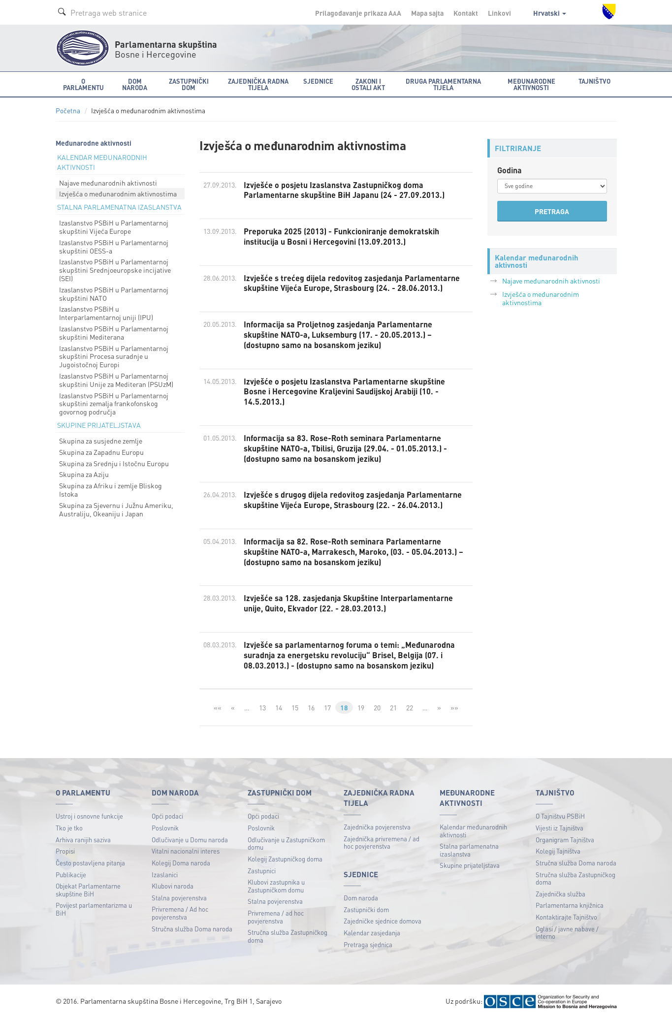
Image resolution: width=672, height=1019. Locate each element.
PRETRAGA (552, 211)
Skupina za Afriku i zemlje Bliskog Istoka (110, 489)
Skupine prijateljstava (470, 865)
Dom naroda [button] (134, 84)
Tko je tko (69, 828)
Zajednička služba (560, 894)
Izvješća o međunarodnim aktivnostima (118, 193)
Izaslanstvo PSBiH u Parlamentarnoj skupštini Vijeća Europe (113, 226)
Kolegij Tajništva (558, 851)
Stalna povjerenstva (179, 897)
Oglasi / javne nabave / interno (567, 932)
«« (218, 707)
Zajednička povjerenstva (377, 827)
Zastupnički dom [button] (189, 84)
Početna (68, 110)
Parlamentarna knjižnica (570, 905)
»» (454, 707)
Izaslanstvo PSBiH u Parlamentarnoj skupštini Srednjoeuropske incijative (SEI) (115, 270)
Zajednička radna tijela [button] (258, 84)
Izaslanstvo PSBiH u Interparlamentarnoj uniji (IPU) (106, 312)
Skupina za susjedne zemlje (100, 440)
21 (393, 707)
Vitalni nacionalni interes (186, 851)
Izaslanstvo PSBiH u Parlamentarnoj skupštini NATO (113, 293)
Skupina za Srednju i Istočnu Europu (114, 463)
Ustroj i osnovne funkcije (89, 816)
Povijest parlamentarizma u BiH (94, 909)
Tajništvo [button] (594, 81)
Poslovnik (165, 828)
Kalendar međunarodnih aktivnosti (473, 831)
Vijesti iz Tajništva (559, 828)
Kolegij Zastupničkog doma (285, 859)
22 (409, 707)
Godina (509, 170)
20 (377, 707)
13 (262, 707)
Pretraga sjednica (368, 944)
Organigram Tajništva (565, 839)
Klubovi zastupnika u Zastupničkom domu (276, 886)
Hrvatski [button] (549, 12)
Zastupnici (262, 870)
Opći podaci (167, 816)
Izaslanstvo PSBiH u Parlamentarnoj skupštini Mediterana (113, 332)
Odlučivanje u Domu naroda (190, 839)
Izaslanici (165, 874)
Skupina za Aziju (84, 474)
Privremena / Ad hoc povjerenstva (180, 913)
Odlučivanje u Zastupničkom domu (286, 843)
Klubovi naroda (172, 886)
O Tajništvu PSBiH (560, 816)
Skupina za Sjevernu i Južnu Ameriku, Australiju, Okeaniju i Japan (116, 509)
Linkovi (499, 12)
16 (311, 707)
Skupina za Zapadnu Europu (101, 451)
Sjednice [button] (318, 81)
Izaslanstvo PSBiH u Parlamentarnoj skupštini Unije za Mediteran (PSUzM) (116, 379)
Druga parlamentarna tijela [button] (443, 84)
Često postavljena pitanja (90, 863)
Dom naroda (361, 897)
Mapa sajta (427, 12)
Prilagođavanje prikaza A (358, 12)
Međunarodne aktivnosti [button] (531, 84)
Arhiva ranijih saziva (83, 839)
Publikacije (71, 874)
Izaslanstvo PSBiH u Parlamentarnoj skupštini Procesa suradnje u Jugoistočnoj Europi (113, 356)
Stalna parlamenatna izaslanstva (469, 850)
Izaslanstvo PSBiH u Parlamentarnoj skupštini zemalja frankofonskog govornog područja (113, 403)
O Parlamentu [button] (83, 84)
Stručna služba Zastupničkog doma (287, 936)
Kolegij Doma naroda (181, 863)
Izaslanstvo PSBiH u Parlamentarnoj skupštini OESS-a (113, 246)
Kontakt (465, 12)
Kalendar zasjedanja (372, 932)
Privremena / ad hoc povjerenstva (276, 917)
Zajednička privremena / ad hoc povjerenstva (381, 842)
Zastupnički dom (366, 909)
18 (344, 707)
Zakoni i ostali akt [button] (368, 84)
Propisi (65, 851)
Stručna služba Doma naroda (192, 928)
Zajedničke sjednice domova (382, 921)
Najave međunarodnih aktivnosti (108, 182)
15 (294, 707)
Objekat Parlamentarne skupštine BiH (88, 890)
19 (360, 707)
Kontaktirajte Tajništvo (566, 917)
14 (278, 707)
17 (327, 707)
